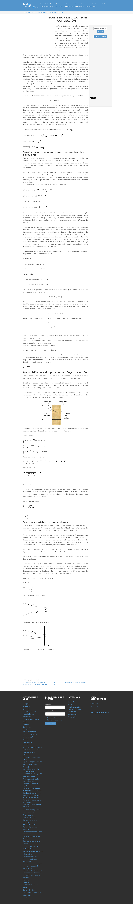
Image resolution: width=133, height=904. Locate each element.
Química (60, 6)
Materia (25, 745)
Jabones (42, 6)
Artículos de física (29, 732)
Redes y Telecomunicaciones (30, 884)
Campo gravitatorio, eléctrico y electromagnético (30, 822)
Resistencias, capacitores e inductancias (32, 833)
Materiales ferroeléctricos (32, 747)
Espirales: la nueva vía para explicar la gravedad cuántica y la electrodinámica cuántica (32, 867)
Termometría (28, 815)
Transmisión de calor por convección (32, 801)
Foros (94, 6)
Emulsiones (49, 6)
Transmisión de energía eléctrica (31, 837)
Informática (27, 895)
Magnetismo (27, 742)
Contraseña (50, 711)
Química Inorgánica (30, 711)
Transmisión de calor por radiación (32, 806)
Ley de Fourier (28, 786)
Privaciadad (72, 717)
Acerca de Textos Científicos (74, 711)
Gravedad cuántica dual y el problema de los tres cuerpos (32, 875)
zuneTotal (94, 706)
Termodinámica (42, 12)
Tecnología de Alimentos (32, 893)
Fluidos (25, 739)
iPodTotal (94, 704)
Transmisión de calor (56, 12)
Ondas (25, 844)
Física (78, 6)
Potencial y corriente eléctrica (30, 828)
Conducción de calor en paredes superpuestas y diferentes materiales (32, 795)
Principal (27, 12)
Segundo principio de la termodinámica (31, 811)
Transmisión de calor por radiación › (76, 682)
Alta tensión (27, 854)
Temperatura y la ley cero (32, 774)
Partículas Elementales (31, 750)
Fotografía (43, 4)
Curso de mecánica (30, 734)
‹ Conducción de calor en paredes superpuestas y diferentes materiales (35, 683)
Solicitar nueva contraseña (55, 720)
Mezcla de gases (29, 776)
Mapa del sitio (73, 714)
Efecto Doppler (28, 737)
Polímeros (69, 4)
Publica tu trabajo (74, 707)
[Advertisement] (38, 38)
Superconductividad (30, 856)
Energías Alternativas (59, 4)
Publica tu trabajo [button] (100, 37)
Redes (82, 6)
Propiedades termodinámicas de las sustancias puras (31, 769)
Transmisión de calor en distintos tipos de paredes (32, 789)
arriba (55, 683)
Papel (55, 6)
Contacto (71, 702)
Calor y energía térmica (31, 841)
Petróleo (95, 4)
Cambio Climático (29, 890)
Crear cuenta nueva (53, 718)
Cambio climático (86, 4)
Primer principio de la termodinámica (31, 780)
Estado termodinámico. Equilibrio (31, 758)
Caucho (49, 4)
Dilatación (26, 754)
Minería (25, 898)
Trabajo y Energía (29, 818)
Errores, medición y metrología (30, 860)
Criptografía (88, 6)
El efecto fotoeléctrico (31, 846)
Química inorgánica (70, 6)
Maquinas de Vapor (30, 764)
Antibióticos (76, 4)
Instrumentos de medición (33, 851)
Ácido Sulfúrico (103, 4)
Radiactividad (28, 849)
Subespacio (99, 711)
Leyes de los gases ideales (32, 762)
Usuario (48, 704)
